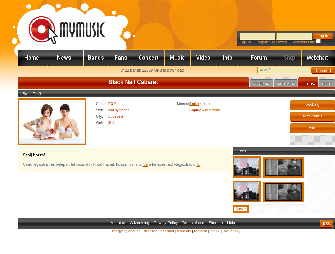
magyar (118, 231)
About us (118, 222)
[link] (112, 123)
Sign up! (246, 42)
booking (312, 104)
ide (145, 164)
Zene (178, 58)
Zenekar (261, 84)
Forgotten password (271, 42)
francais (184, 231)
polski (215, 231)
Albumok (286, 84)
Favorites (32, 70)
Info (228, 58)
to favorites (312, 116)
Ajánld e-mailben (92, 70)
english (134, 231)
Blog (327, 84)
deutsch (151, 231)
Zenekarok (96, 58)
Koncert (149, 58)
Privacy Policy (166, 222)
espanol (167, 231)
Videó (204, 58)
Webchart (318, 58)
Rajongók (121, 58)
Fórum (258, 58)
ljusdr (241, 209)
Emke (194, 104)
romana (200, 231)
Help (231, 222)
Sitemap (216, 222)
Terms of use (193, 222)
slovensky (232, 231)
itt (198, 164)
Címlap (33, 58)
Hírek (66, 58)
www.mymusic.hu (61, 23)
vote (312, 128)
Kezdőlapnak (62, 70)
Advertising (139, 222)
